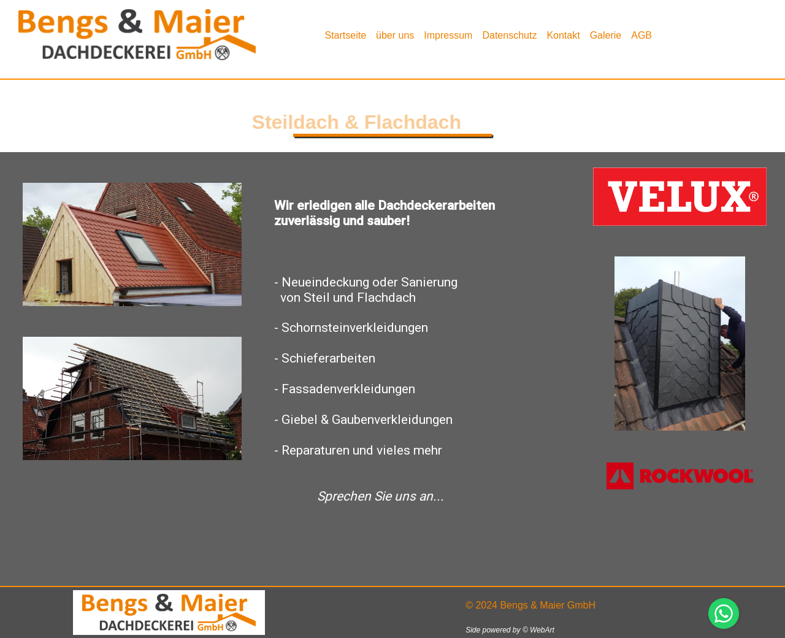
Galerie (606, 35)
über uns (395, 35)
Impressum (448, 35)
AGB (641, 35)
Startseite (345, 35)
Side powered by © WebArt (509, 630)
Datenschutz (509, 35)
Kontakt (563, 35)
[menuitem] (345, 34)
